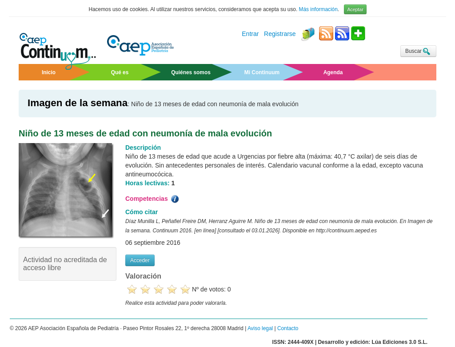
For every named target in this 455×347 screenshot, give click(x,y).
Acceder (140, 260)
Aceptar (355, 9)
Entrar (250, 34)
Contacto (288, 328)
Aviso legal (260, 328)
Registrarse (280, 34)
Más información (318, 9)
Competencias (152, 199)
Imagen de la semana (78, 102)
